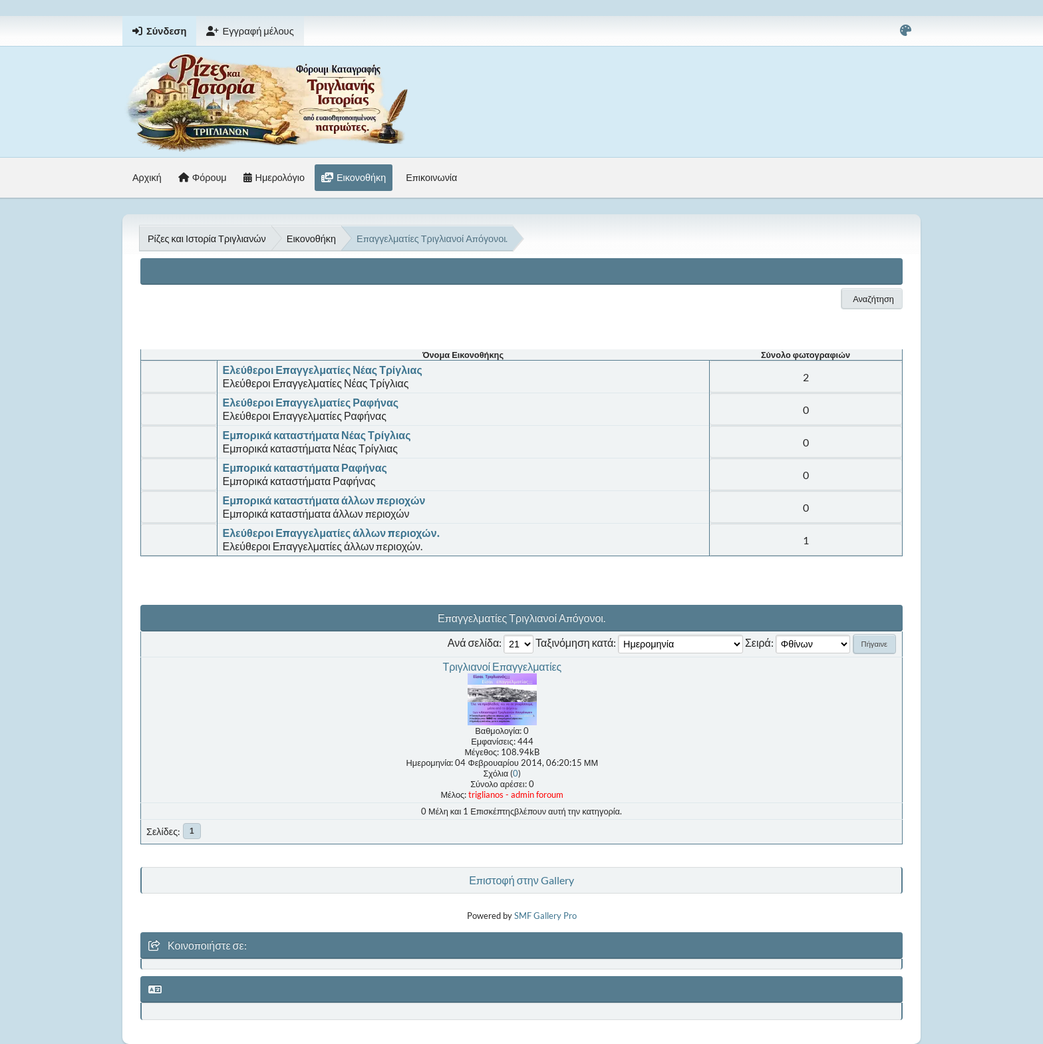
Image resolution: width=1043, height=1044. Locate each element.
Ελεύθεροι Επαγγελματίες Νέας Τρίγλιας (322, 369)
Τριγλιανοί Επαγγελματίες (501, 666)
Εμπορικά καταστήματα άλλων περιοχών (324, 500)
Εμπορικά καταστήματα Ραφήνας (305, 467)
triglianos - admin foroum (515, 794)
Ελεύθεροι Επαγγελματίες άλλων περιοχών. (331, 532)
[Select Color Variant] (906, 31)
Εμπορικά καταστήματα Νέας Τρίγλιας (317, 435)
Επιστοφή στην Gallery (521, 880)
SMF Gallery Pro (545, 915)
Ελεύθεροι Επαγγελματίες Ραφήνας (311, 402)
